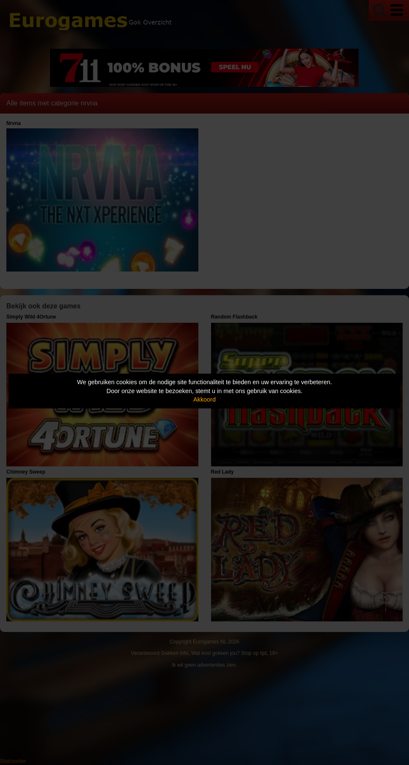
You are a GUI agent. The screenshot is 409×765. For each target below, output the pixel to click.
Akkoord (204, 399)
